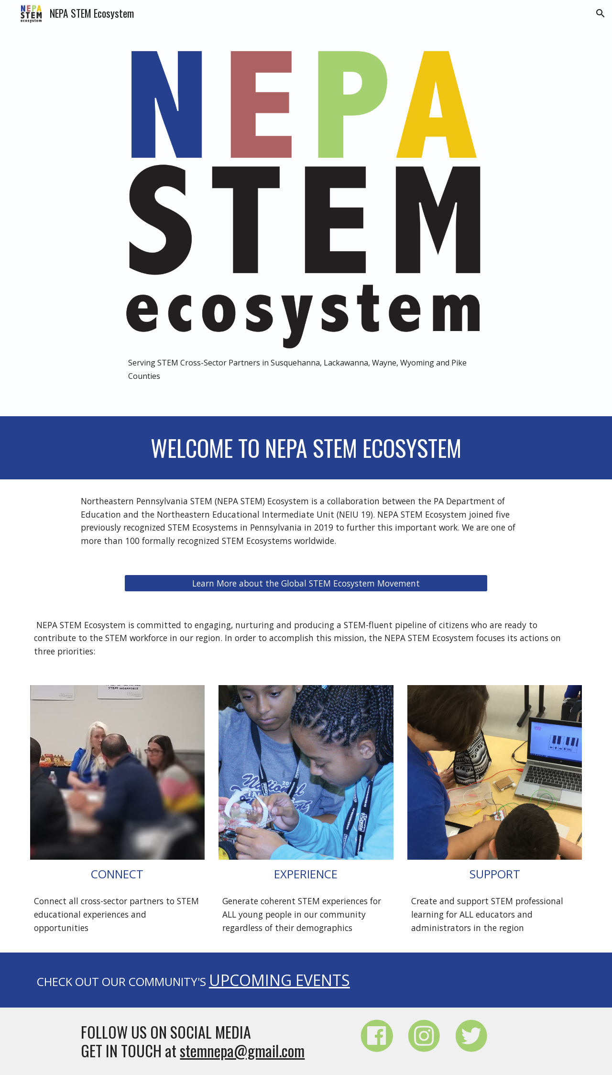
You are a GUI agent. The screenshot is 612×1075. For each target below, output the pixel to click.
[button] (600, 13)
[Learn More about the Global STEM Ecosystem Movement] (306, 583)
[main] (306, 369)
